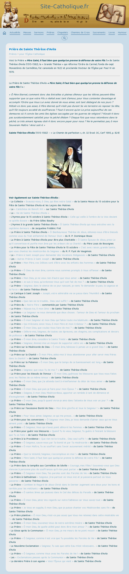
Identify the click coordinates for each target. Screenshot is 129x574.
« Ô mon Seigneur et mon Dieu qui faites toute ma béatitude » (55, 320)
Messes (27, 33)
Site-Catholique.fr (64, 7)
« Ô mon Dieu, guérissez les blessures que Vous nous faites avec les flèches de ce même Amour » (63, 376)
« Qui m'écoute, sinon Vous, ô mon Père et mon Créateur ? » (54, 324)
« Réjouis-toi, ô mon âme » (36, 309)
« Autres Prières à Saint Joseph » (33, 259)
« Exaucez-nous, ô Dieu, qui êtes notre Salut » (48, 202)
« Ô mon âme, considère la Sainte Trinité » (44, 339)
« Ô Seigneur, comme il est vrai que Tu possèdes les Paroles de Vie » (58, 538)
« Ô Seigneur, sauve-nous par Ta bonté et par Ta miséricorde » (55, 443)
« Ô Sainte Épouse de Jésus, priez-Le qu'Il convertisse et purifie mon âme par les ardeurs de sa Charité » (62, 242)
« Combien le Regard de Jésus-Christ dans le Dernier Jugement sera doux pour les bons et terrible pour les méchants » (64, 487)
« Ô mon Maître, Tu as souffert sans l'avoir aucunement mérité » (57, 447)
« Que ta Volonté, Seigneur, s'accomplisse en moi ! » (49, 454)
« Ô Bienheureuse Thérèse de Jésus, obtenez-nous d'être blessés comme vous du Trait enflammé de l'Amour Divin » (63, 234)
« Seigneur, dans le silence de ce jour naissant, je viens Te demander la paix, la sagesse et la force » (63, 288)
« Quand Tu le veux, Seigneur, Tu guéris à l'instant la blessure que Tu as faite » (62, 433)
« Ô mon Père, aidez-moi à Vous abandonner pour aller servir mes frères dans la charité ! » (62, 357)
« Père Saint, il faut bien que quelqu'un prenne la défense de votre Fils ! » (61, 458)
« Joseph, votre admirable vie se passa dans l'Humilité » (71, 293)
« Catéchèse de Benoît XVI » (29, 209)
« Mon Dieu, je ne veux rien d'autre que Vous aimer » (50, 278)
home (4, 33)
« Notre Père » (33, 305)
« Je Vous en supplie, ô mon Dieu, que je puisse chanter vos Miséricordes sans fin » (66, 508)
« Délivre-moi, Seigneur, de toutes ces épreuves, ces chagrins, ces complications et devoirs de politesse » (64, 334)
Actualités (15, 33)
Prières (50, 33)
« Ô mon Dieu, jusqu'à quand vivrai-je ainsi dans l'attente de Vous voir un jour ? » (65, 401)
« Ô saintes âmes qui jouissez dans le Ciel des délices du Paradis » (57, 492)
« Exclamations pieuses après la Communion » (40, 558)
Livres (111, 33)
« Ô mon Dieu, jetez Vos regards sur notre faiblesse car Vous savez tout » (62, 500)
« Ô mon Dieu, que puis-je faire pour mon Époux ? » (49, 389)
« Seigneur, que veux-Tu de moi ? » (40, 370)
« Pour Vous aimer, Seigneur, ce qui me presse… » (48, 416)
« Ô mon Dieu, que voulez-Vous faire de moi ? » (47, 328)
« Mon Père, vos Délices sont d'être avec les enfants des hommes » (58, 263)
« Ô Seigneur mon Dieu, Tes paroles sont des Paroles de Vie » (55, 473)
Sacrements (99, 33)
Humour (122, 33)
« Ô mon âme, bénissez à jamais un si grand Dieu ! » (78, 347)
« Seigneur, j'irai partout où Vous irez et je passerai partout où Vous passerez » (60, 479)
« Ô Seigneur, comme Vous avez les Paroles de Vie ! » (50, 554)
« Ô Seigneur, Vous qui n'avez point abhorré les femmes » (52, 427)
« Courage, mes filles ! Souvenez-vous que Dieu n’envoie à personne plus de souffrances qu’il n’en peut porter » (64, 468)
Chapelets (62, 33)
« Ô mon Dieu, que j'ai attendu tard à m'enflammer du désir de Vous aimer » (63, 381)
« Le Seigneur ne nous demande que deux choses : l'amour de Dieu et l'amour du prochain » (64, 315)
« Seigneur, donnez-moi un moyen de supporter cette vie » (53, 343)
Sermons (39, 33)
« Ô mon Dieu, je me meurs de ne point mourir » (70, 531)
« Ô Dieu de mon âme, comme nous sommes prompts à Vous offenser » (61, 271)
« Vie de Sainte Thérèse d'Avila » (31, 213)
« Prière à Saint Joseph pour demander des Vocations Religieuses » (50, 255)
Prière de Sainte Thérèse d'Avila (32, 49)
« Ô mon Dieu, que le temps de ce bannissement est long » (70, 362)
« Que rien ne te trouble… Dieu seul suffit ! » (45, 301)
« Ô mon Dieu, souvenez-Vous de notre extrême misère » (52, 523)
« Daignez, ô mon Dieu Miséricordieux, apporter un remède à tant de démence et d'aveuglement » (59, 395)
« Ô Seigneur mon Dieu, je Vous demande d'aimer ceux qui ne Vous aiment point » (63, 422)
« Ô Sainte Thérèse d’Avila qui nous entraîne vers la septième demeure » (61, 227)
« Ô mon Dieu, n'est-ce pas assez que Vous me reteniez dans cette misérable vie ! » (64, 517)
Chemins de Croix (80, 33)
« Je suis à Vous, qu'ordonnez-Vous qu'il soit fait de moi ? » (53, 282)
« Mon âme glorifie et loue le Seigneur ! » (76, 408)
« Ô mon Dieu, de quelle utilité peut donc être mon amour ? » (55, 527)
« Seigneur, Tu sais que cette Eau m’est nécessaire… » (68, 546)
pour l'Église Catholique (32, 54)
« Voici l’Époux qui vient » (59, 561)
